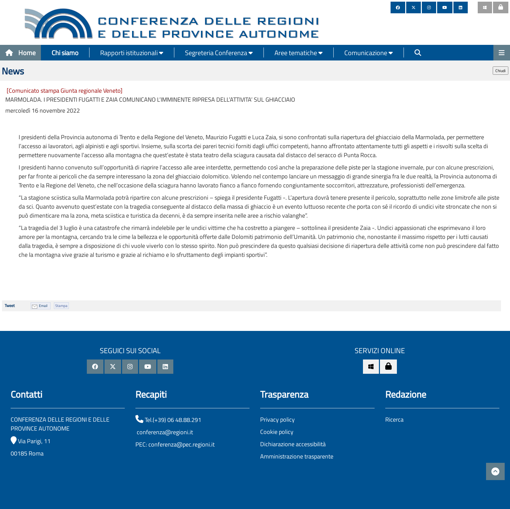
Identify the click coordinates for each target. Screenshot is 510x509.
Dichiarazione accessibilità (293, 444)
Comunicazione (368, 53)
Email (43, 305)
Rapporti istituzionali (131, 53)
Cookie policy (276, 431)
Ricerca (394, 419)
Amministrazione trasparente (296, 456)
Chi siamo (65, 53)
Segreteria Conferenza (219, 53)
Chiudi (500, 70)
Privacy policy (277, 419)
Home (20, 53)
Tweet (10, 305)
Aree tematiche (298, 53)
